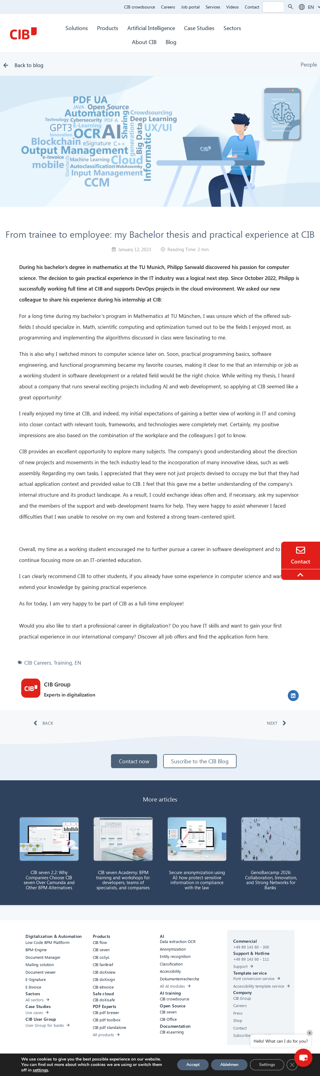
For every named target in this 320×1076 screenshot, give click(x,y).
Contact (252, 7)
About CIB (144, 42)
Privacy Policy (163, 1064)
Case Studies (199, 28)
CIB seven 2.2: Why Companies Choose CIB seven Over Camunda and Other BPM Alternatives (49, 879)
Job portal (190, 7)
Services (213, 7)
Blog (171, 42)
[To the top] (301, 574)
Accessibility (88, 1064)
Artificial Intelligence (151, 28)
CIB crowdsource (139, 7)
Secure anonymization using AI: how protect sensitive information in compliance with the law (197, 879)
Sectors (233, 28)
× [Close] (309, 1033)
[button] (293, 695)
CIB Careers (37, 662)
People (309, 64)
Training (63, 662)
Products (107, 28)
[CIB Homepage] (23, 33)
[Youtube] (224, 1066)
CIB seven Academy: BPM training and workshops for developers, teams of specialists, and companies (123, 879)
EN (78, 662)
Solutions (77, 28)
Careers (168, 7)
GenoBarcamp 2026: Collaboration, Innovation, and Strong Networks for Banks (271, 879)
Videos (232, 7)
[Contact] (300, 550)
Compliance (115, 1064)
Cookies (138, 1064)
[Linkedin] (212, 1066)
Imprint (187, 1064)
